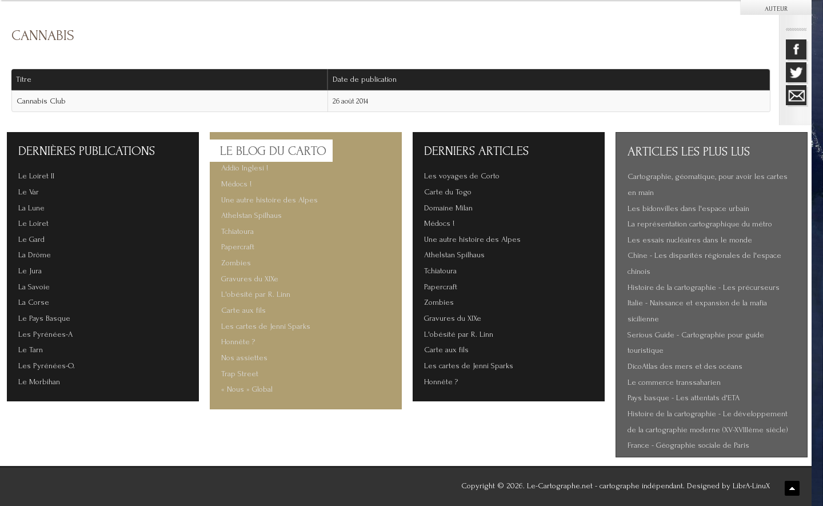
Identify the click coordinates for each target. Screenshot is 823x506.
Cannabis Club (41, 101)
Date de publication (369, 79)
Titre (23, 79)
